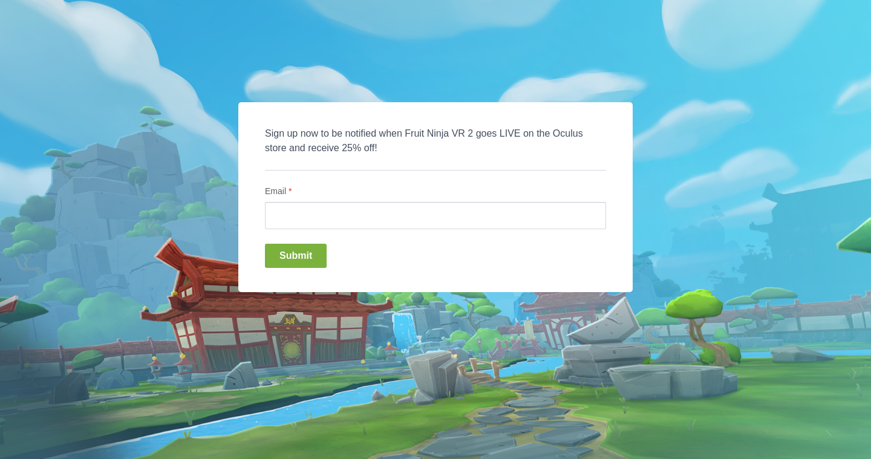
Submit (295, 255)
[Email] (435, 215)
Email (278, 191)
